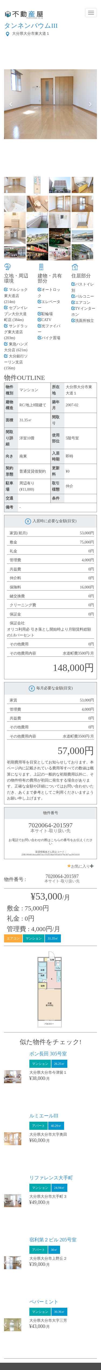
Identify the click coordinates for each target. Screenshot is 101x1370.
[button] (11, 104)
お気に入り (80, 866)
